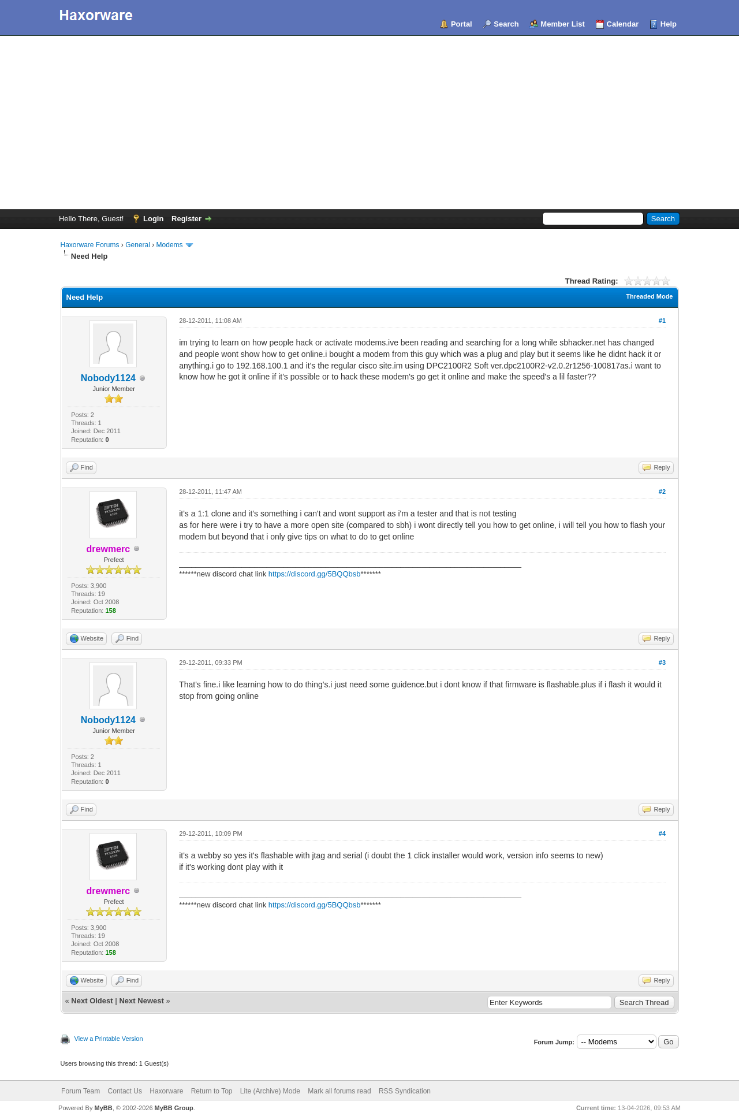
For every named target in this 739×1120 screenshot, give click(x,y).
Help (668, 24)
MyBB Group (174, 1107)
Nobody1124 (108, 378)
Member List (562, 24)
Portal (461, 24)
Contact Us (125, 1091)
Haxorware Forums (90, 245)
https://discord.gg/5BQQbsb (314, 574)
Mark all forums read (339, 1091)
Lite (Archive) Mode (270, 1091)
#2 (662, 491)
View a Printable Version (108, 1038)
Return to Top (212, 1091)
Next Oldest (92, 1000)
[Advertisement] (369, 122)
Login (153, 218)
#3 (662, 662)
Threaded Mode (649, 296)
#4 (662, 833)
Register (186, 218)
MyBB (103, 1107)
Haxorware (166, 1091)
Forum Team (80, 1091)
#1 (662, 320)
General (137, 245)
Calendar (623, 24)
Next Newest (141, 1000)
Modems (169, 245)
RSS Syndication (405, 1091)
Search (506, 24)
